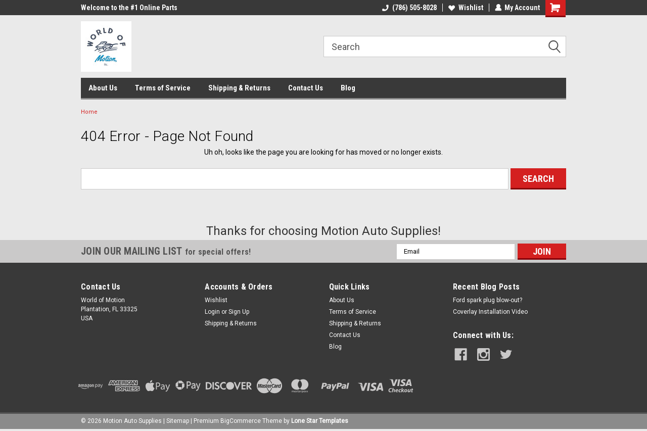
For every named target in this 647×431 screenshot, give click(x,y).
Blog (348, 87)
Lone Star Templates (319, 420)
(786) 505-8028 (409, 8)
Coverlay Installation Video (490, 311)
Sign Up (238, 311)
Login (212, 311)
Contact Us (305, 87)
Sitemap (177, 420)
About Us (102, 87)
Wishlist (465, 8)
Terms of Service (163, 87)
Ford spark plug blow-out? (487, 300)
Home (89, 112)
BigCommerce (240, 420)
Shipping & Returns (239, 87)
